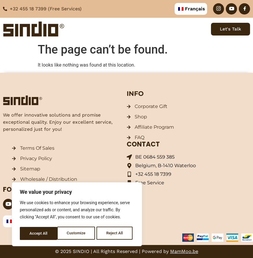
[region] (77, 215)
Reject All (77, 233)
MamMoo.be (184, 251)
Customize (39, 233)
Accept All (115, 233)
